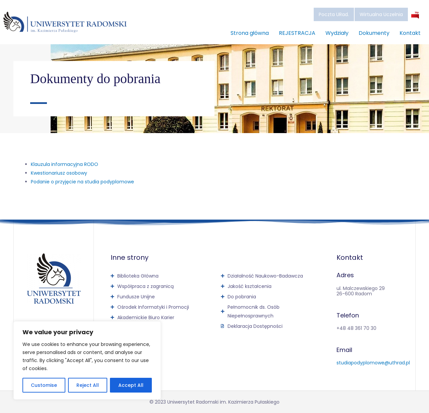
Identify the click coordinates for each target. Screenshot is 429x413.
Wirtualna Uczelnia (381, 14)
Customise (44, 385)
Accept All (130, 385)
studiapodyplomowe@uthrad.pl (373, 362)
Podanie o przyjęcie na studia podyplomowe (82, 181)
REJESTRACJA (297, 33)
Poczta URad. (334, 14)
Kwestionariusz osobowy (59, 173)
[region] (87, 360)
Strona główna (250, 33)
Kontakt (410, 33)
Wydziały (337, 33)
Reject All (87, 385)
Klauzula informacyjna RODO (64, 164)
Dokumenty (374, 33)
